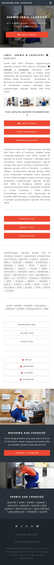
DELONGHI (9, 287)
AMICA (21, 265)
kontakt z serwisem (27, 453)
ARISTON (23, 259)
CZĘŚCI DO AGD (27, 236)
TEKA (45, 284)
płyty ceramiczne (24, 508)
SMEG (6, 262)
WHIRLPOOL (42, 262)
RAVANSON (43, 271)
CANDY (33, 259)
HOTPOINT (9, 271)
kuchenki (21, 308)
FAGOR (7, 274)
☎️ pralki (27, 360)
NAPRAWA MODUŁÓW (27, 140)
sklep (46, 308)
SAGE (19, 287)
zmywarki (28, 305)
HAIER (37, 284)
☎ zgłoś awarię (27, 35)
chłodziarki (32, 511)
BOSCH (43, 265)
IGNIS (6, 278)
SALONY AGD (27, 333)
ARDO (44, 268)
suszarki (43, 511)
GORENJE (17, 262)
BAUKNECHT (42, 274)
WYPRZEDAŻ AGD (27, 325)
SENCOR (19, 281)
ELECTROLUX (10, 259)
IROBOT (31, 281)
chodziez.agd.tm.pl (27, 534)
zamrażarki (40, 305)
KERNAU (29, 262)
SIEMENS (8, 265)
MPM (9, 281)
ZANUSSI (44, 259)
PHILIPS (17, 284)
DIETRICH (21, 278)
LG (13, 278)
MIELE (32, 271)
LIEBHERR (22, 271)
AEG (31, 274)
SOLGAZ (28, 287)
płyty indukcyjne (41, 508)
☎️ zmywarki (27, 366)
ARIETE (7, 284)
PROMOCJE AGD (27, 219)
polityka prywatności (27, 542)
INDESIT (22, 268)
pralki (9, 305)
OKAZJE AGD (27, 341)
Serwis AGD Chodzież (27, 496)
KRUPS (47, 287)
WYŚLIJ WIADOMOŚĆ (27, 132)
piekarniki (10, 308)
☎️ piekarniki (27, 379)
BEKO (32, 265)
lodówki (17, 305)
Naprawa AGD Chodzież (17, 3)
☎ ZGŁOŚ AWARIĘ (27, 123)
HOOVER (43, 281)
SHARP (27, 284)
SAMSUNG (9, 268)
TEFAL (38, 287)
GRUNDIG (33, 278)
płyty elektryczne (17, 511)
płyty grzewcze (34, 308)
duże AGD (11, 502)
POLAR (34, 268)
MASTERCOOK (20, 274)
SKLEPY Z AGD (27, 227)
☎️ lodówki (27, 373)
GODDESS (45, 278)
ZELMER (10, 290)
